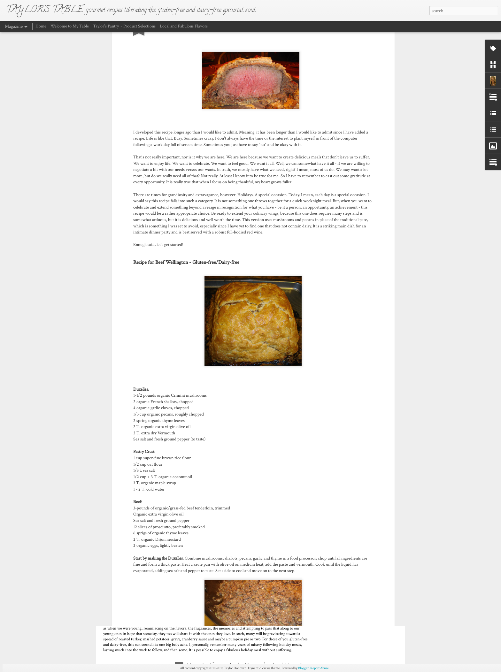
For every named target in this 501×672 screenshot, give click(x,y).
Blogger (303, 668)
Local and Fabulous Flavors (184, 26)
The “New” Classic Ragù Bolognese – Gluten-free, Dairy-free (245, 526)
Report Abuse (319, 668)
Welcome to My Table (69, 26)
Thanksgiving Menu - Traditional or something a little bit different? (180, 599)
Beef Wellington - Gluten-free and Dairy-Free (232, 452)
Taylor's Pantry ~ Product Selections (124, 26)
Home (41, 26)
